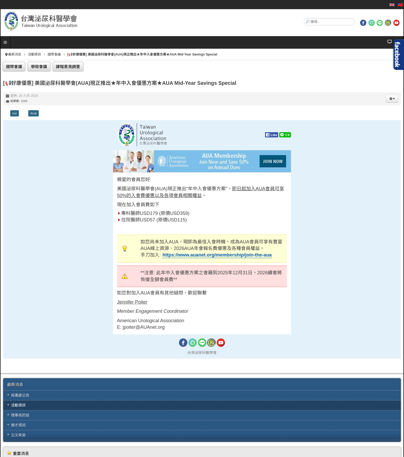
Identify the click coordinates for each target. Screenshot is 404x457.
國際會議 (54, 54)
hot (14, 113)
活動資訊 (34, 54)
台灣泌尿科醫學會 (202, 352)
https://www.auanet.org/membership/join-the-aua (217, 255)
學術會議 (39, 66)
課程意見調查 (68, 66)
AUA (33, 113)
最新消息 (14, 54)
